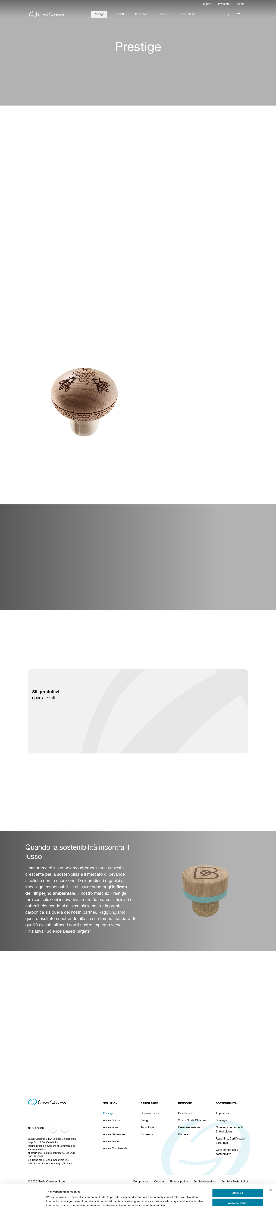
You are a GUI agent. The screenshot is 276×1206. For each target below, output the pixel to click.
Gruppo (206, 4)
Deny (237, 1194)
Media (240, 4)
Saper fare (141, 14)
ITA (238, 15)
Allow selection (237, 1184)
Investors (224, 4)
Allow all (237, 1174)
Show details (185, 1199)
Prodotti (120, 14)
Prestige (99, 14)
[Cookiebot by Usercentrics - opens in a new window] (22, 1199)
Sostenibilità (187, 14)
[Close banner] (270, 1172)
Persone (164, 14)
